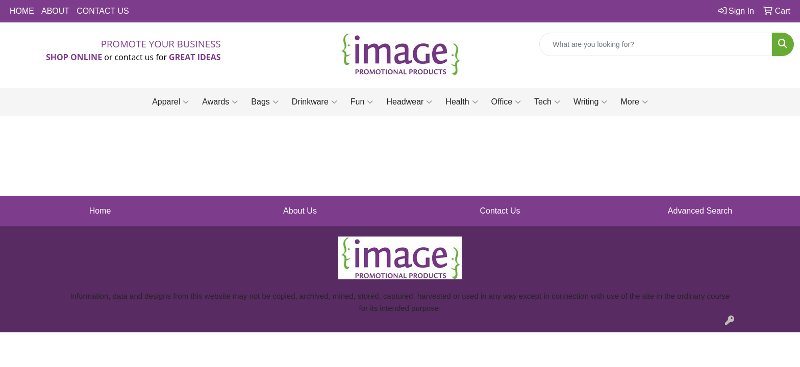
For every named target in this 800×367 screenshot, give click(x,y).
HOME (22, 11)
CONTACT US (103, 11)
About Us (300, 210)
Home (100, 210)
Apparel (170, 102)
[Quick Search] (655, 44)
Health (461, 102)
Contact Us (500, 210)
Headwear (409, 102)
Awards (220, 102)
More (633, 102)
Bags (264, 102)
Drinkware (314, 102)
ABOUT (55, 11)
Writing (590, 102)
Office (506, 102)
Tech (547, 102)
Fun (362, 102)
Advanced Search (700, 210)
